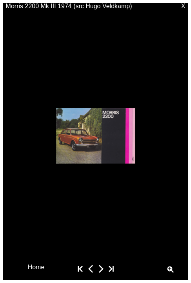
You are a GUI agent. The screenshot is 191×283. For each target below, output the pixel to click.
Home (36, 266)
